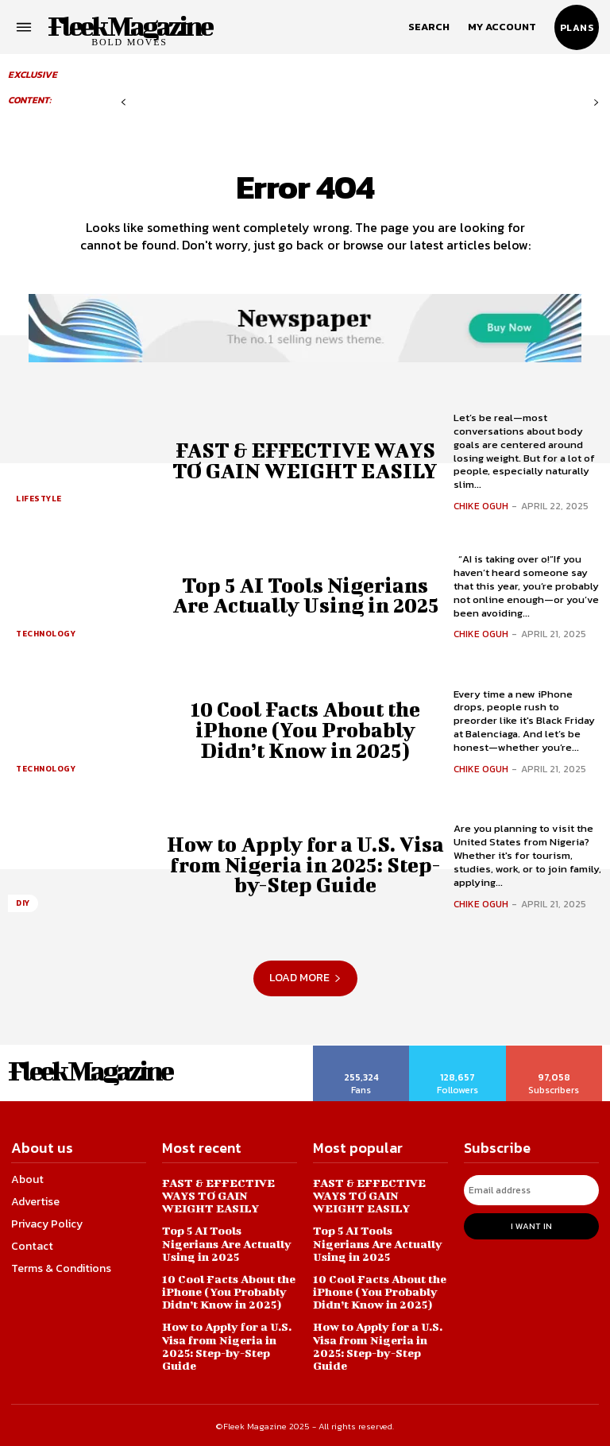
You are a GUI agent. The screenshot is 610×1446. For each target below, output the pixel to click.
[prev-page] (123, 103)
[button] (429, 27)
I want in (531, 1226)
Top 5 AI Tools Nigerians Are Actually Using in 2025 (305, 595)
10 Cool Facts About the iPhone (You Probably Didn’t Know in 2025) (305, 729)
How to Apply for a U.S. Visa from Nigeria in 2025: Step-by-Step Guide (305, 864)
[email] (531, 1190)
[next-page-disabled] (596, 103)
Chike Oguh (481, 506)
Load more (305, 977)
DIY (23, 903)
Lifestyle (39, 499)
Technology (45, 634)
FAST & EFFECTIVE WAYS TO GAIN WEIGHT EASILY (305, 460)
